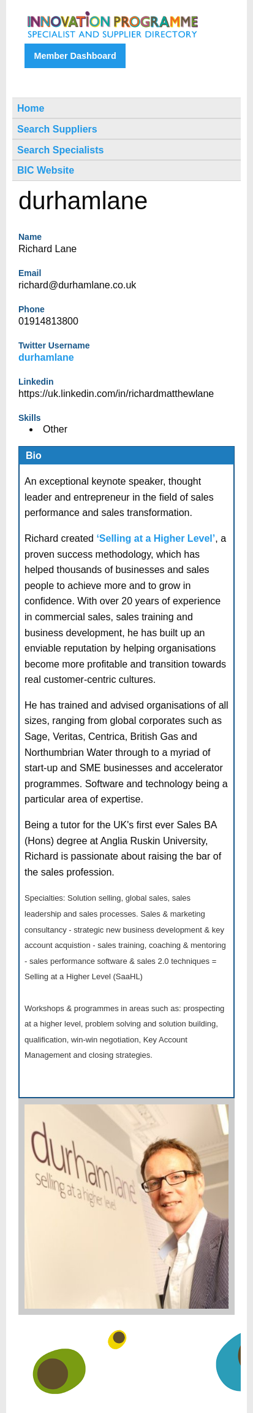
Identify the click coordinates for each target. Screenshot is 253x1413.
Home (30, 108)
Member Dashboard (75, 56)
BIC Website (45, 170)
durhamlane (46, 357)
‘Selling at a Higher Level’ (155, 538)
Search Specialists (60, 150)
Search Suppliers (57, 129)
